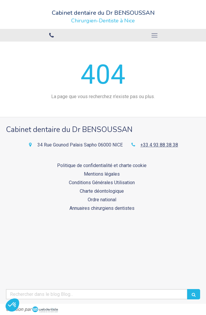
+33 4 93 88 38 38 (159, 145)
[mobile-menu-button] (154, 35)
